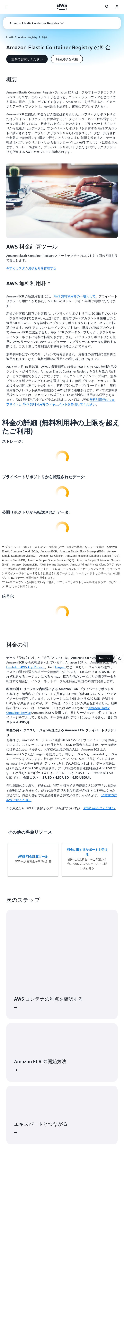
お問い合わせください (99, 808)
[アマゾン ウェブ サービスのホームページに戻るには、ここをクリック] (62, 7)
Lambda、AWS (17, 667)
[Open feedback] (119, 658)
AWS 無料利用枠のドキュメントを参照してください (59, 404)
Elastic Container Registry (22, 37)
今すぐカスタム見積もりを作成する (31, 268)
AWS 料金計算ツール (33, 856)
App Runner (36, 667)
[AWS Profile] (117, 7)
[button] (36, 23)
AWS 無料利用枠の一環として (74, 296)
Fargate (60, 667)
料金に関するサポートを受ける (87, 852)
